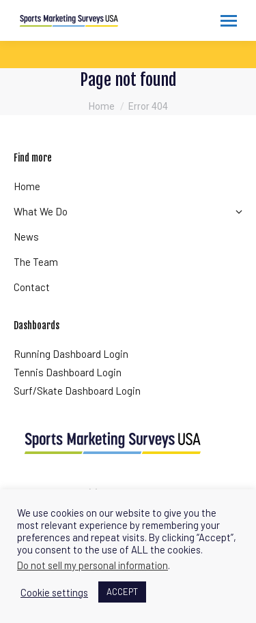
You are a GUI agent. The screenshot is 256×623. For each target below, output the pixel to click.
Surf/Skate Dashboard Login (77, 390)
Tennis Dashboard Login (68, 372)
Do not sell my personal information (92, 565)
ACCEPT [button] (122, 591)
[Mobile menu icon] (228, 20)
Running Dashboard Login (71, 354)
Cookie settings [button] (54, 592)
